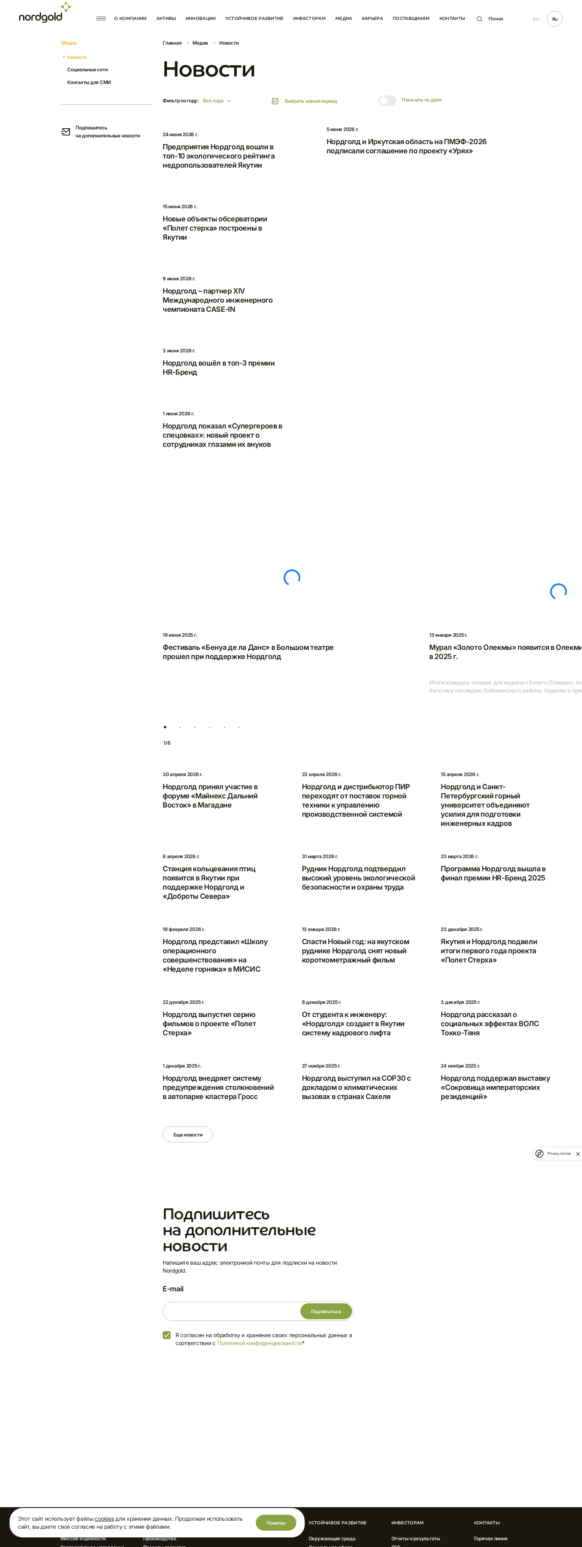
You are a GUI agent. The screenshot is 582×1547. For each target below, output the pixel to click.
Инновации (201, 18)
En (536, 19)
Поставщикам (411, 18)
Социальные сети (87, 69)
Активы (166, 18)
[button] (165, 727)
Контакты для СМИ (89, 82)
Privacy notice (558, 1153)
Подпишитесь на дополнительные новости (100, 132)
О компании (130, 18)
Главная (172, 43)
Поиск (490, 19)
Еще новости (187, 1135)
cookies (104, 1518)
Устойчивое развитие (255, 18)
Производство (160, 1538)
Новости (76, 57)
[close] (578, 1153)
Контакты (452, 18)
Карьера (372, 18)
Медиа (343, 18)
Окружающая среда (332, 1538)
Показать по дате (422, 100)
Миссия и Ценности (83, 1538)
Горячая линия (491, 1538)
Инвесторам (309, 18)
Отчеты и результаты (415, 1538)
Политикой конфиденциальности (259, 1343)
